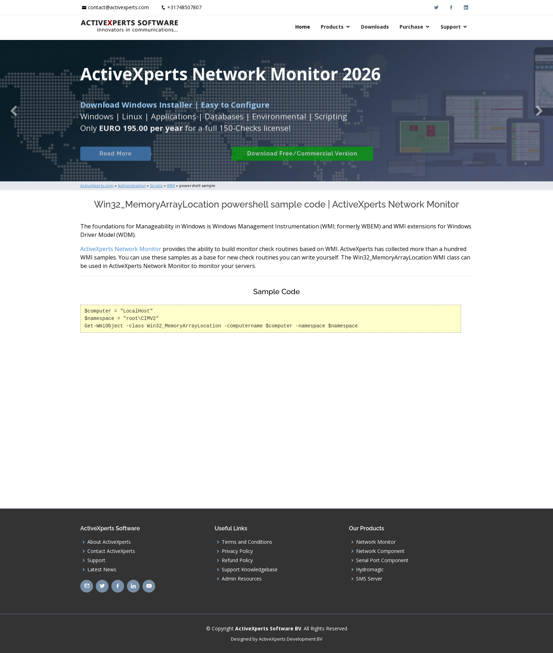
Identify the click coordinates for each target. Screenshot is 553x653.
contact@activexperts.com (118, 7)
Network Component (380, 551)
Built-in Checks (191, 162)
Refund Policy (237, 560)
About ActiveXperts (109, 542)
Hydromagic (370, 569)
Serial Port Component (382, 560)
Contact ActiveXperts (111, 551)
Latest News (101, 569)
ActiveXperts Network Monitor (120, 249)
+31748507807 (184, 7)
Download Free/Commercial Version (302, 162)
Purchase (411, 26)
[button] (14, 110)
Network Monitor (376, 542)
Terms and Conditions (247, 542)
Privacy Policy (237, 551)
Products (332, 26)
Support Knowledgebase (250, 569)
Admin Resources (242, 578)
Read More (115, 162)
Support (451, 26)
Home (302, 26)
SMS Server (369, 578)
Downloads (375, 26)
